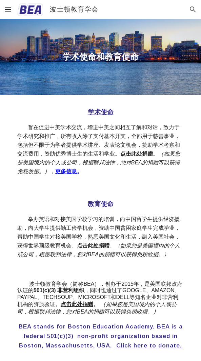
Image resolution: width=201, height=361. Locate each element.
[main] (100, 56)
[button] (8, 9)
